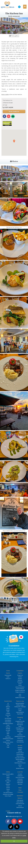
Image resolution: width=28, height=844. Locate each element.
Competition (20, 670)
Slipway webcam (20, 807)
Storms (8, 786)
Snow (8, 791)
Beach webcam (20, 802)
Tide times (20, 784)
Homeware (20, 734)
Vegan (8, 747)
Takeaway (8, 743)
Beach (8, 779)
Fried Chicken (8, 721)
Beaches (20, 678)
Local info (20, 772)
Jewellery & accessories (20, 736)
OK (14, 841)
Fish (8, 716)
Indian (8, 732)
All (8, 703)
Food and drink (20, 729)
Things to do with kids (20, 690)
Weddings (20, 747)
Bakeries (8, 706)
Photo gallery (14, 36)
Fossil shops (20, 731)
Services (20, 745)
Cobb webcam (20, 800)
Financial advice (20, 754)
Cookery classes (20, 752)
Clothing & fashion (20, 728)
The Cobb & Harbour (8, 792)
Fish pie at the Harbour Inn (14, 227)
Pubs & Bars (8, 737)
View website (14, 111)
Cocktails (8, 713)
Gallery (8, 772)
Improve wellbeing (20, 759)
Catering (20, 751)
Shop (20, 790)
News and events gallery (8, 774)
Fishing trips (20, 682)
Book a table (5, 94)
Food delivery (8, 720)
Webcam (20, 798)
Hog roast (8, 727)
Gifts (20, 733)
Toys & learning (20, 742)
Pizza (8, 735)
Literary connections (19, 687)
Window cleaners (20, 768)
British (8, 708)
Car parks (20, 774)
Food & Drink (8, 701)
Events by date (8, 675)
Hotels (20, 710)
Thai (8, 745)
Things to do (20, 675)
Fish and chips (8, 718)
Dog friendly (20, 714)
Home (8, 670)
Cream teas (8, 715)
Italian (8, 733)
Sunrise (8, 787)
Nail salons (20, 761)
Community (19, 779)
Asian (8, 705)
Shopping (20, 717)
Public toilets (20, 782)
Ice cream (8, 730)
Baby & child (20, 723)
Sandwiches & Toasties (8, 738)
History (20, 685)
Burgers (8, 710)
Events (8, 673)
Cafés (8, 711)
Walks (20, 696)
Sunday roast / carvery (8, 742)
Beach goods (20, 724)
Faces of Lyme (8, 796)
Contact (8, 811)
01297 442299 (8, 107)
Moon (8, 782)
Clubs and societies (20, 777)
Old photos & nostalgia (8, 794)
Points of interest (20, 688)
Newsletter (20, 796)
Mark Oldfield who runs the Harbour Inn (14, 531)
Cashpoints (20, 775)
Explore (20, 673)
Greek (8, 725)
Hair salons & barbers (20, 757)
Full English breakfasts (8, 723)
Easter (8, 677)
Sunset (8, 789)
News (20, 788)
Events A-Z (8, 678)
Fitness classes (20, 756)
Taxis (20, 766)
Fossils (20, 683)
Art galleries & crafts (20, 721)
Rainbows (8, 784)
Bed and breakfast (20, 703)
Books (20, 726)
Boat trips (20, 680)
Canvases (20, 792)
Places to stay (20, 701)
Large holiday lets (20, 712)
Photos (8, 775)
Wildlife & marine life (20, 697)
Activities (20, 677)
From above (8, 780)
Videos (8, 777)
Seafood (8, 740)
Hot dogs (8, 728)
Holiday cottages (20, 705)
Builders (20, 749)
